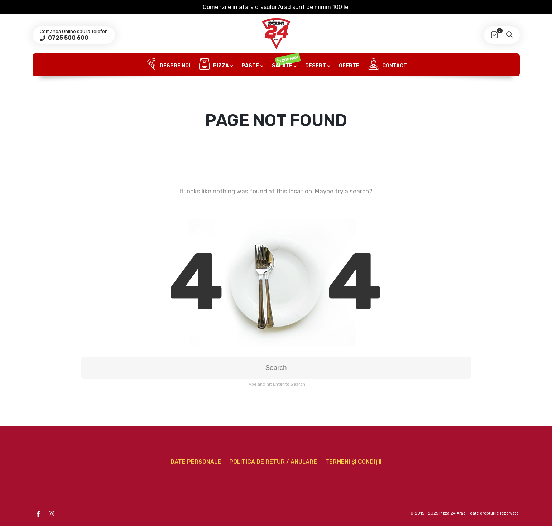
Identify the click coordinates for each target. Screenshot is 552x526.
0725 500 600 (67, 37)
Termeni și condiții (353, 461)
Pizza (214, 64)
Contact (387, 64)
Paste (250, 66)
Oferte (349, 66)
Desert (315, 66)
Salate (286, 61)
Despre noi (167, 64)
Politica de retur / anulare (273, 461)
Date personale (196, 461)
